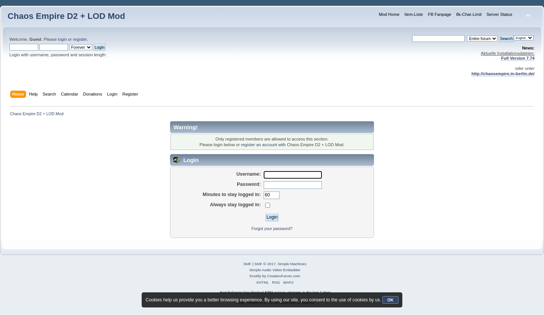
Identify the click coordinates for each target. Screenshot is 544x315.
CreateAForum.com (283, 276)
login (62, 39)
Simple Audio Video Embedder (274, 270)
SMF (247, 264)
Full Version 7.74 (518, 58)
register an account (259, 144)
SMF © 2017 (264, 264)
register (80, 39)
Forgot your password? (272, 228)
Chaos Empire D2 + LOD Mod (66, 16)
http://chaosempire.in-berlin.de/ (503, 73)
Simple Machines (292, 264)
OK (390, 300)
